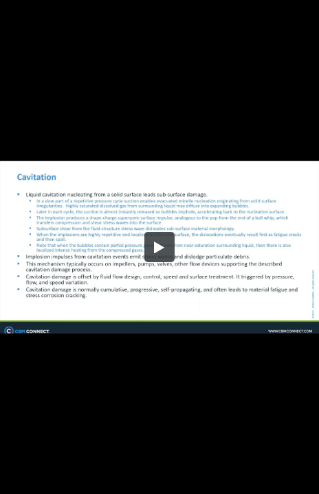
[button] (159, 247)
